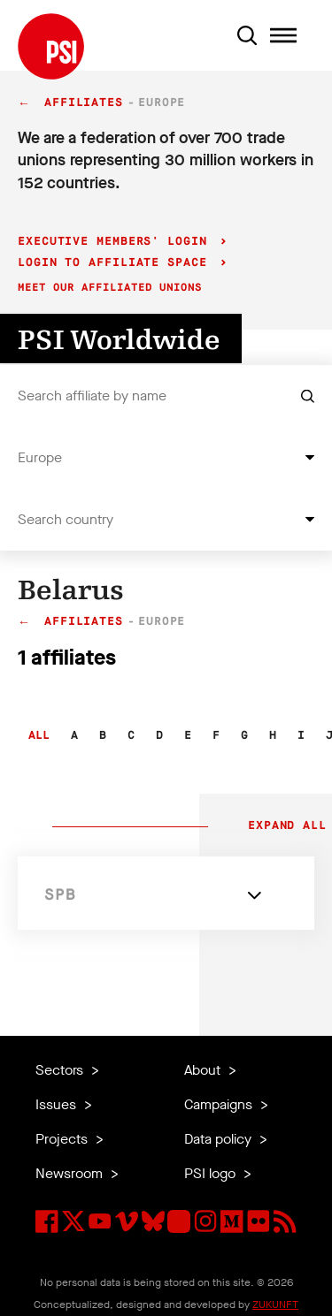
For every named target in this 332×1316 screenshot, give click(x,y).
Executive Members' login (116, 241)
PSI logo (211, 1173)
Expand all (283, 826)
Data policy (219, 1139)
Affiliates (83, 103)
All (39, 736)
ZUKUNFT (275, 1304)
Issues (57, 1104)
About (204, 1070)
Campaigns (220, 1104)
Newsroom (70, 1173)
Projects (63, 1139)
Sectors (61, 1070)
